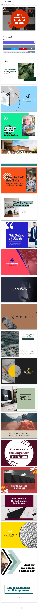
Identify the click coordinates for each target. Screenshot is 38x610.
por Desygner (5, 39)
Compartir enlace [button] (32, 52)
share (19, 46)
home (2, 4)
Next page (19, 607)
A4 (8, 39)
